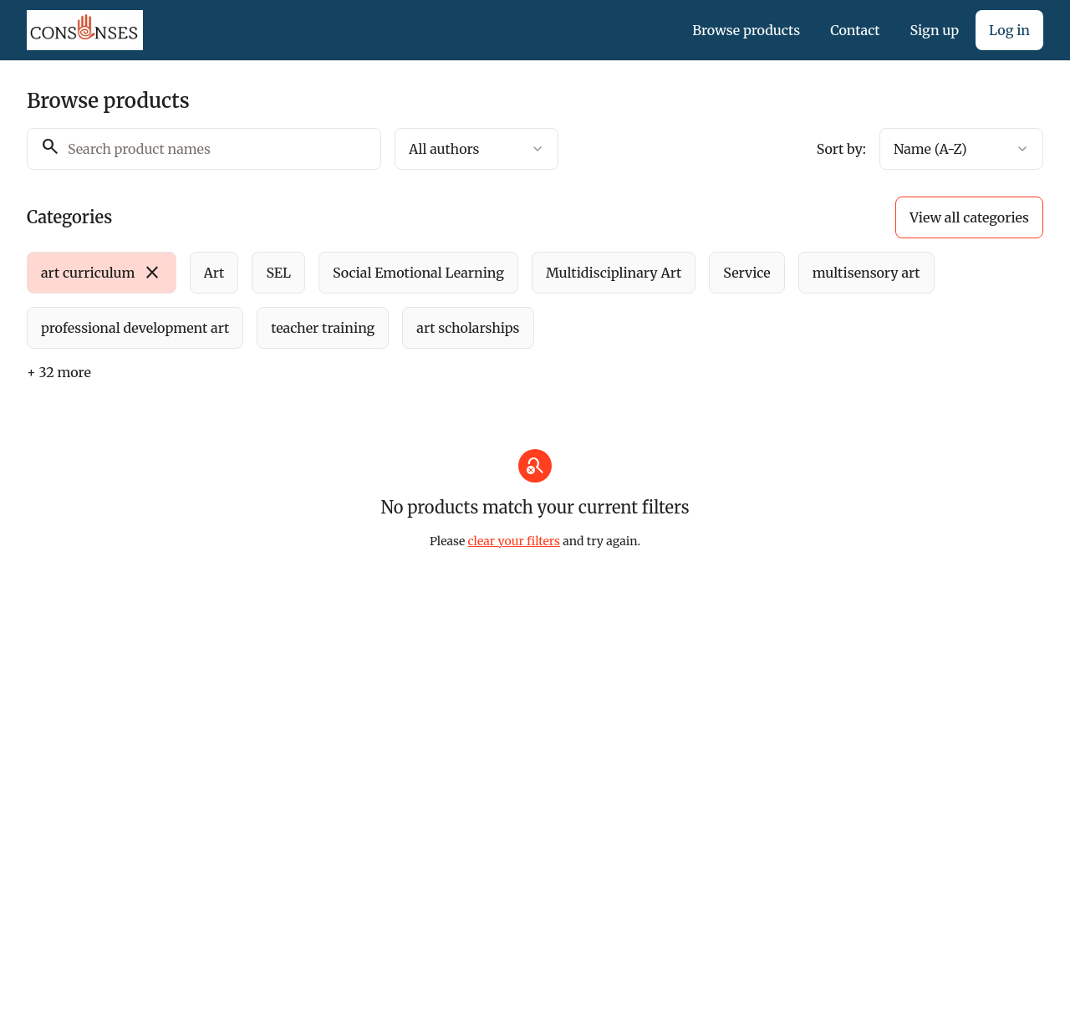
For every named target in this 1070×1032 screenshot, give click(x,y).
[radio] (101, 273)
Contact (854, 30)
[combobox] (476, 149)
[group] (490, 300)
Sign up (934, 30)
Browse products (746, 30)
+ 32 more (59, 372)
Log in (1009, 30)
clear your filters (514, 541)
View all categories (969, 217)
